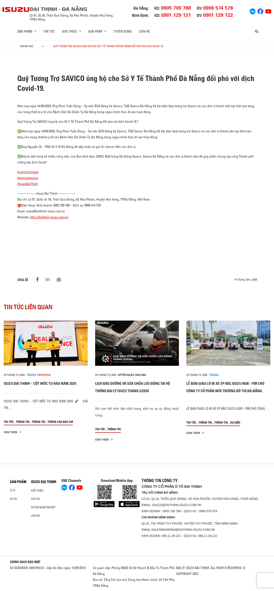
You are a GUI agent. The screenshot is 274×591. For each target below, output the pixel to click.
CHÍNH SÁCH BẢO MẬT (25, 562)
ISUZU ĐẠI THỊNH (43, 482)
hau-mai (140, 375)
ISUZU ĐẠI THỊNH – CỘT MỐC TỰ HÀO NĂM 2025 (40, 383)
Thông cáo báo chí (60, 422)
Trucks (31, 375)
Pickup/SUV (44, 375)
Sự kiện (235, 422)
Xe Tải (13, 499)
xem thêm (12, 432)
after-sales (126, 375)
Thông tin (22, 422)
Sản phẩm (18, 482)
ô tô (12, 490)
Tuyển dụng (122, 31)
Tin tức (49, 31)
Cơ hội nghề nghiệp (43, 507)
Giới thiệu (37, 490)
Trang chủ (26, 46)
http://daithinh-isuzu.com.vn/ (49, 217)
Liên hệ (144, 31)
